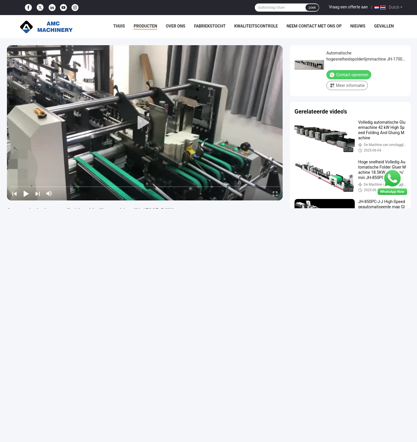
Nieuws (357, 26)
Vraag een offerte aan (348, 7)
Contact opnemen (348, 74)
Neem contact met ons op (313, 26)
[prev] (14, 193)
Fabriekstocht (210, 26)
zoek (312, 8)
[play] (145, 123)
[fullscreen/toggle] (275, 193)
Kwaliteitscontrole (256, 26)
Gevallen (384, 26)
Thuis (119, 26)
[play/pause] (26, 193)
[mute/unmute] (49, 193)
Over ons (175, 26)
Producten (145, 26)
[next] (37, 193)
